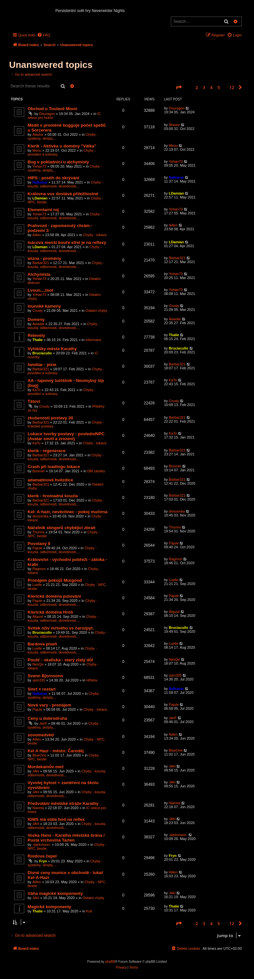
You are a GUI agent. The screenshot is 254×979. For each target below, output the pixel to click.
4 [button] (211, 87)
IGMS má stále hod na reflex (56, 819)
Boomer (38, 471)
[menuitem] (43, 35)
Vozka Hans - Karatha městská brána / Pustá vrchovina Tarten (66, 838)
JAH (35, 771)
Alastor (38, 134)
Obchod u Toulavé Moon (52, 108)
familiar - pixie (42, 364)
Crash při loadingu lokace (54, 466)
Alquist (37, 616)
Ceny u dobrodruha (47, 718)
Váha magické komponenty (55, 893)
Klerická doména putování (54, 596)
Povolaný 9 (39, 543)
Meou (37, 150)
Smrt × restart (42, 689)
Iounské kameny (44, 306)
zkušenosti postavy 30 (50, 417)
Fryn (43, 861)
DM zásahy (96, 471)
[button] (179, 87)
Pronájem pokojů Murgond (55, 580)
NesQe (38, 664)
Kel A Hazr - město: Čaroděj (56, 750)
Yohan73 (39, 166)
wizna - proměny (44, 258)
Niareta (38, 808)
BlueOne (39, 755)
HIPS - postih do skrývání (53, 177)
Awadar (38, 324)
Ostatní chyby (96, 310)
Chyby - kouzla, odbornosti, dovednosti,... (65, 184)
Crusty (37, 310)
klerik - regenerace (47, 450)
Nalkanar (39, 182)
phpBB (110, 961)
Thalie (37, 340)
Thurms (38, 532)
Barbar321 (40, 263)
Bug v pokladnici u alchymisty (58, 161)
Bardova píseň (42, 644)
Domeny (36, 319)
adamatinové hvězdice (50, 479)
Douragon (47, 114)
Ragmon (39, 569)
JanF (43, 723)
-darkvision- (41, 844)
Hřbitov (91, 680)
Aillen (36, 235)
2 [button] (197, 87)
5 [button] (219, 87)
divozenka (40, 516)
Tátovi (34, 401)
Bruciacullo (42, 353)
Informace (93, 340)
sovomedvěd (41, 734)
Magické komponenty (49, 906)
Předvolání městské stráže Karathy (63, 803)
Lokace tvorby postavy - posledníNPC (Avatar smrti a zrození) (66, 436)
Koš (89, 911)
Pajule (37, 548)
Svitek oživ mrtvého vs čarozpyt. (61, 628)
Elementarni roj (43, 209)
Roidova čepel (42, 856)
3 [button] (204, 87)
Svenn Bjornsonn (45, 675)
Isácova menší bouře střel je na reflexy (67, 242)
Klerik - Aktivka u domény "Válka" (62, 146)
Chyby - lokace (95, 235)
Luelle (37, 585)
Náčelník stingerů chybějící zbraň (61, 527)
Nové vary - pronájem (49, 705)
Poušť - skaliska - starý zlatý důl (60, 659)
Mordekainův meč (46, 766)
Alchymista (39, 274)
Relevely (36, 335)
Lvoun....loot (40, 290)
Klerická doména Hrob (50, 612)
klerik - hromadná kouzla (53, 495)
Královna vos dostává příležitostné (63, 193)
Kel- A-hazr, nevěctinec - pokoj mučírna (68, 511)
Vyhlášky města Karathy (52, 348)
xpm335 (38, 680)
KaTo (36, 390)
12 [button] (231, 87)
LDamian (39, 198)
